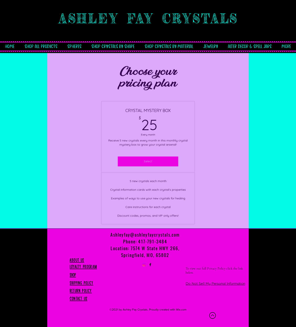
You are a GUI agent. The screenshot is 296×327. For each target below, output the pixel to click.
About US (77, 260)
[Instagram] (144, 265)
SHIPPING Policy (81, 282)
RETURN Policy (81, 290)
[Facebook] (150, 265)
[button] (113, 44)
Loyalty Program (83, 266)
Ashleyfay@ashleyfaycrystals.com (145, 234)
